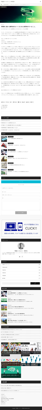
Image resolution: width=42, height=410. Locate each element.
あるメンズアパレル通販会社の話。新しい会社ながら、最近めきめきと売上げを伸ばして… (21, 315)
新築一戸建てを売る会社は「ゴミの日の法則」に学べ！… (17, 320)
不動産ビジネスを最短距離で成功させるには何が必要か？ (12, 125)
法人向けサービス (4, 397)
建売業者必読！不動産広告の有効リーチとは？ (10, 127)
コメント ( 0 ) (21, 181)
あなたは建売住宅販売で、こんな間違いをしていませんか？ (18, 151)
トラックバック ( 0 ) (21, 184)
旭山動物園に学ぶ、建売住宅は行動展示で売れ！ (9, 339)
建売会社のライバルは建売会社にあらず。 (9, 122)
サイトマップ (3, 404)
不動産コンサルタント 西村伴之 (21, 250)
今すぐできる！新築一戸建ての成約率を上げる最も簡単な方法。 (12, 385)
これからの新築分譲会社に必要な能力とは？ (15, 138)
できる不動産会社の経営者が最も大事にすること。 (16, 164)
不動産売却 (21, 270)
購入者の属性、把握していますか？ (7, 337)
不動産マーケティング (21, 264)
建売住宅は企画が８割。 (6, 120)
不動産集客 (21, 275)
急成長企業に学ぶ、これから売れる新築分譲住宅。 (16, 313)
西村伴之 (6, 105)
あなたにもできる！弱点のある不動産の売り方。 (16, 306)
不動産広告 (21, 273)
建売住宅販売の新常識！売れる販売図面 (7, 398)
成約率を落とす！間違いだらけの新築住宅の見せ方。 (17, 299)
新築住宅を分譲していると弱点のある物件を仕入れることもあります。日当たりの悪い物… (21, 308)
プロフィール (3, 395)
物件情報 (21, 278)
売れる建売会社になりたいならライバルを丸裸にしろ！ (10, 390)
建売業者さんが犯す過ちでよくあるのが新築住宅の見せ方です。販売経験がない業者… (20, 301)
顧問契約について (4, 401)
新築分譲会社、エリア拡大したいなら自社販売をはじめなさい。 (19, 171)
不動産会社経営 (6, 4)
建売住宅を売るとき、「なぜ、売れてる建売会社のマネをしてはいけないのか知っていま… (21, 294)
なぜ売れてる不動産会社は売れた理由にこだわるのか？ (10, 334)
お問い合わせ (3, 402)
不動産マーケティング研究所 (20, 408)
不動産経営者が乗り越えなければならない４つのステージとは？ (12, 329)
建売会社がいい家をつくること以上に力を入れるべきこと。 (18, 158)
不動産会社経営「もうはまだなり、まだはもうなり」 (17, 145)
